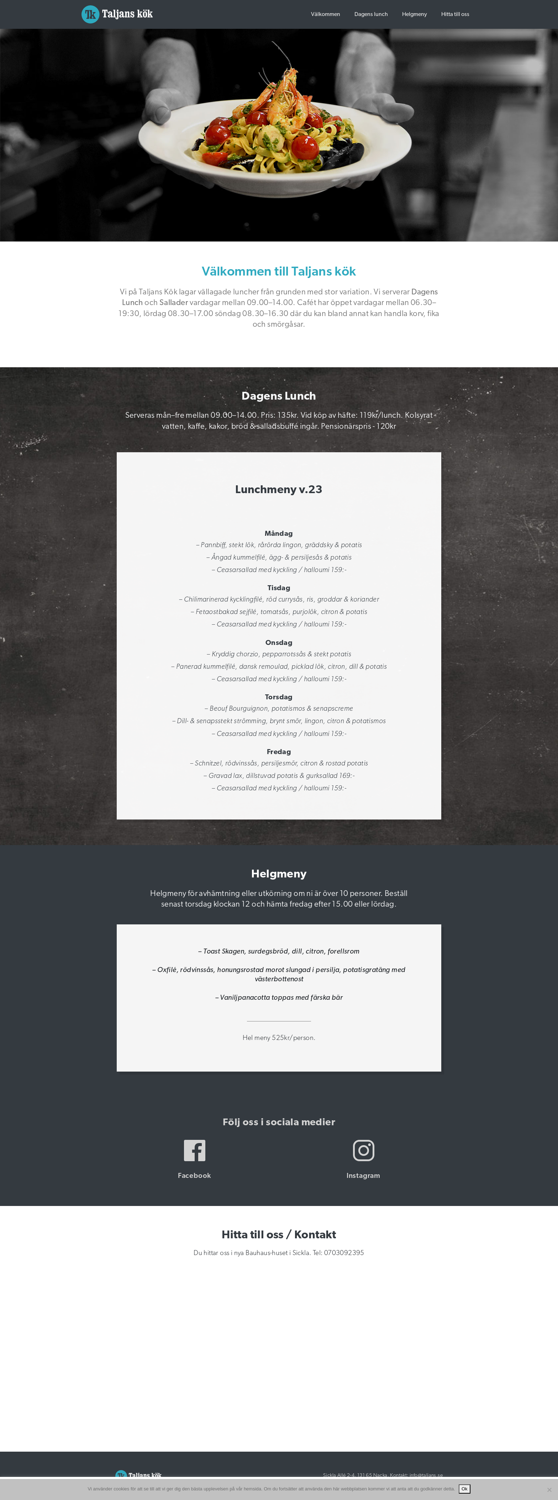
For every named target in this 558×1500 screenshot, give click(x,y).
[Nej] (549, 1489)
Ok (465, 1488)
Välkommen (325, 14)
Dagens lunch (371, 14)
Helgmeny (414, 14)
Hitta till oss (455, 14)
